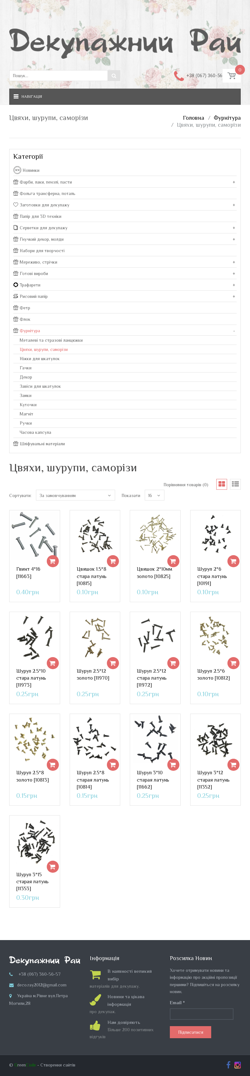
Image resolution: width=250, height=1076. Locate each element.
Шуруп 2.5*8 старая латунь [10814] (93, 780)
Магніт (26, 413)
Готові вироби (30, 273)
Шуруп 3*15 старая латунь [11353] (32, 882)
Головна (193, 118)
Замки (25, 395)
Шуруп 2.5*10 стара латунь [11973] (31, 678)
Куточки (28, 404)
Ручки (26, 423)
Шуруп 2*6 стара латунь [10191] (212, 576)
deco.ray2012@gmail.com (41, 984)
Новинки (31, 170)
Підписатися (190, 1032)
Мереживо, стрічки (35, 262)
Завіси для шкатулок (40, 386)
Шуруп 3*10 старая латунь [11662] (153, 780)
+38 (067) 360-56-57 (207, 75)
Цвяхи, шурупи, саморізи (209, 125)
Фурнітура (227, 118)
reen (25, 1064)
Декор (26, 377)
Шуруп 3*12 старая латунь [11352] (213, 780)
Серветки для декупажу (40, 227)
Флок (22, 319)
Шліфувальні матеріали (39, 443)
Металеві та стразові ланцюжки (51, 340)
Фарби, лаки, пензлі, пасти (42, 182)
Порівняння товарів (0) (185, 484)
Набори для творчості (39, 250)
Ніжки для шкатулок (40, 358)
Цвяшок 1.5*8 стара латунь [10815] (92, 576)
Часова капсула (35, 432)
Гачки (25, 367)
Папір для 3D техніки (37, 216)
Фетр (21, 307)
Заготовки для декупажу (41, 204)
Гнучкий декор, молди (38, 239)
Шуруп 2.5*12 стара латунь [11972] (152, 678)
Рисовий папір (30, 296)
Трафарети (26, 284)
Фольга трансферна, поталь (44, 193)
